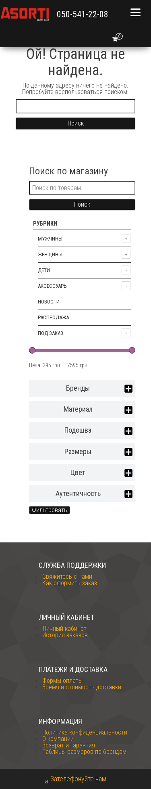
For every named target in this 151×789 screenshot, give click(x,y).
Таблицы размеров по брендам (84, 752)
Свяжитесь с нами (67, 576)
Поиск (82, 204)
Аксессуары (53, 286)
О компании (58, 739)
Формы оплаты (62, 680)
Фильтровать (49, 510)
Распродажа (53, 317)
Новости (49, 302)
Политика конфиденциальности (84, 732)
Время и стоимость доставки (81, 687)
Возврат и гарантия (68, 745)
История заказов (65, 635)
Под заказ (50, 333)
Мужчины (50, 239)
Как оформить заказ (69, 583)
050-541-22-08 (82, 14)
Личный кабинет (64, 628)
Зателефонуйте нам (75, 779)
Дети (44, 270)
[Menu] (135, 12)
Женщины (50, 254)
